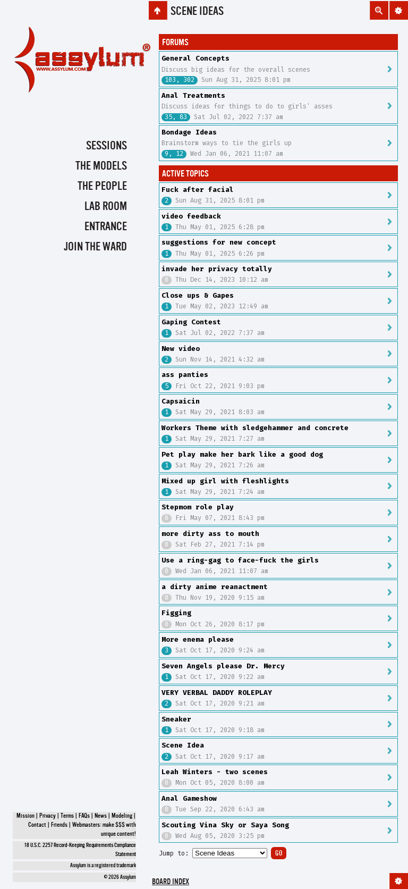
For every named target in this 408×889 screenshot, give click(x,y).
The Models (101, 166)
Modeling (122, 816)
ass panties (185, 375)
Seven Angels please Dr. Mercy (223, 666)
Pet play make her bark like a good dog (242, 454)
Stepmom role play (198, 507)
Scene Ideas (197, 12)
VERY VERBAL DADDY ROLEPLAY (217, 693)
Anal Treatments (193, 95)
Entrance (105, 227)
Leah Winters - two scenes (215, 772)
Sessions (106, 146)
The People (102, 186)
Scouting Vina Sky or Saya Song (225, 825)
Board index (170, 882)
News (101, 816)
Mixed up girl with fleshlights (225, 481)
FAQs (84, 816)
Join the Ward (95, 247)
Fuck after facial (198, 190)
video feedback (191, 216)
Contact (37, 825)
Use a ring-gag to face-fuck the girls (240, 560)
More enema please (198, 639)
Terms (67, 816)
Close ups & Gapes (198, 295)
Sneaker (176, 719)
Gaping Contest (191, 322)
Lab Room (105, 207)
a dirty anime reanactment (215, 587)
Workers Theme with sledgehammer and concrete (255, 428)
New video (181, 349)
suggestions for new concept (219, 242)
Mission (25, 816)
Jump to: (174, 853)
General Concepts (196, 58)
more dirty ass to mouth (210, 534)
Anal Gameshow (189, 798)
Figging (176, 613)
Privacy (47, 816)
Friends (59, 825)
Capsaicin (181, 401)
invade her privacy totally (217, 269)
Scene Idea (183, 745)
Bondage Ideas (189, 132)
